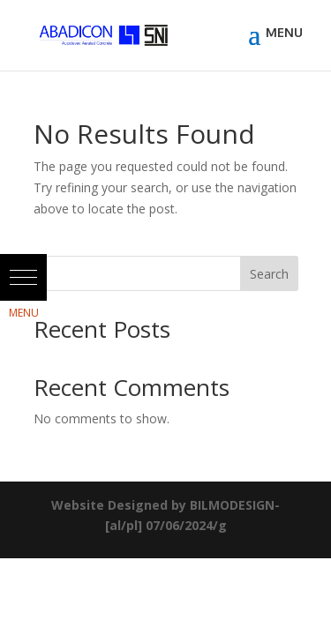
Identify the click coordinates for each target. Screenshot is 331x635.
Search (269, 273)
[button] (23, 277)
